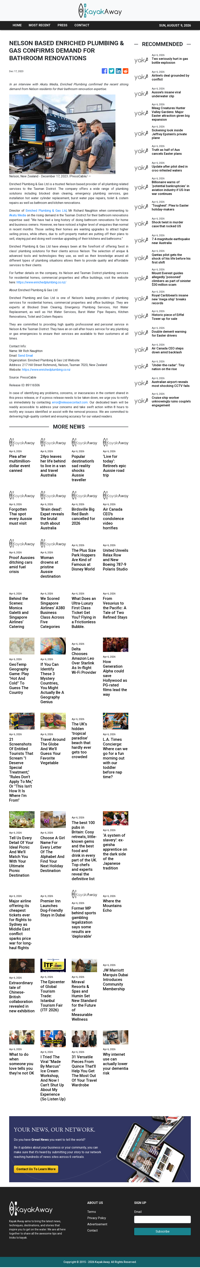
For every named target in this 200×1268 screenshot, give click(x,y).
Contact (92, 1231)
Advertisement (97, 1225)
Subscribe (163, 1232)
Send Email (25, 355)
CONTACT (81, 25)
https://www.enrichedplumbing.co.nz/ (42, 282)
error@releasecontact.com (70, 402)
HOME (17, 25)
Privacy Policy (97, 1218)
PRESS (62, 25)
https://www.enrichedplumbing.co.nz (46, 369)
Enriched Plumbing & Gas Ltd (46, 210)
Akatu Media (17, 215)
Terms (91, 1212)
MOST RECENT (40, 25)
